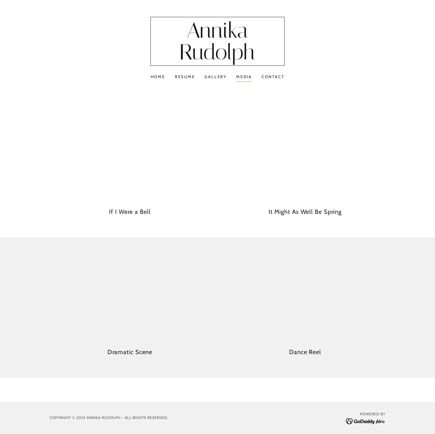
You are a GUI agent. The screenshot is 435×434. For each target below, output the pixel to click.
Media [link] (244, 76)
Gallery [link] (215, 76)
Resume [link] (185, 76)
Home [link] (158, 76)
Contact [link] (273, 76)
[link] (217, 58)
